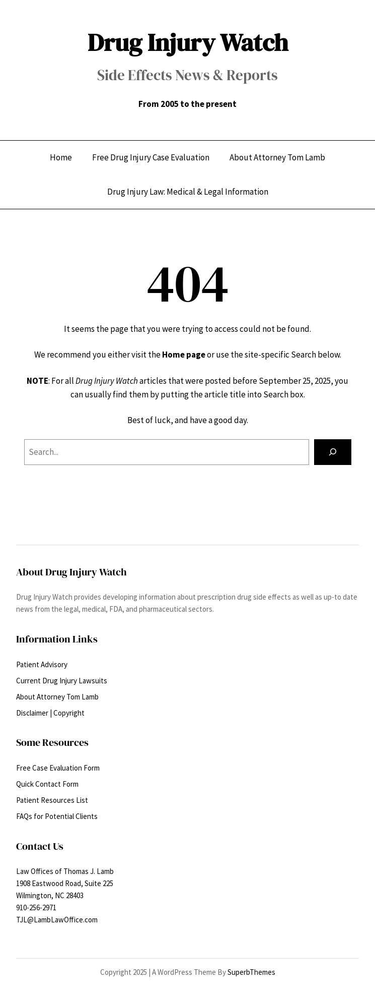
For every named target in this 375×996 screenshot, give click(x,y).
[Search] (332, 452)
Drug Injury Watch (188, 42)
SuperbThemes (251, 972)
